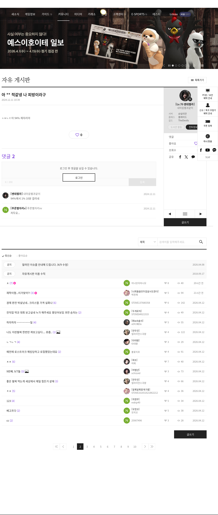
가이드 (45, 14)
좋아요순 (22, 255)
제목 (142, 242)
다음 (145, 446)
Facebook (201, 150)
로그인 (173, 14)
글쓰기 (185, 222)
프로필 (185, 95)
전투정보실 (194, 127)
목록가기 (199, 80)
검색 (201, 241)
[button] (164, 65)
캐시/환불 (207, 141)
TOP (207, 157)
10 (134, 446)
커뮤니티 (63, 14)
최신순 (8, 255)
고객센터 (118, 14)
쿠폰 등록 (208, 125)
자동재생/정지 (169, 65)
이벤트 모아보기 (202, 65)
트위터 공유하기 (186, 157)
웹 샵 (104, 14)
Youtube (207, 150)
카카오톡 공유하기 (193, 157)
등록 (142, 182)
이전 (63, 446)
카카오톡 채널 (214, 150)
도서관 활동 (176, 127)
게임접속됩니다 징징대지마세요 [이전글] (169, 214)
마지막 (152, 446)
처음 (56, 446)
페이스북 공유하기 (180, 157)
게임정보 (30, 14)
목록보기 (185, 214)
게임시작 (205, 14)
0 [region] (81, 134)
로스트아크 (6, 14)
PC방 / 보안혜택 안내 (207, 96)
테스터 (156, 14)
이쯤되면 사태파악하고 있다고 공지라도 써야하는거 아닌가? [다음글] (200, 214)
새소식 (15, 14)
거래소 (92, 14)
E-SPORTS (137, 14)
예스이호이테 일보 (109, 38)
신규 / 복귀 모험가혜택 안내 (207, 112)
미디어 (78, 14)
